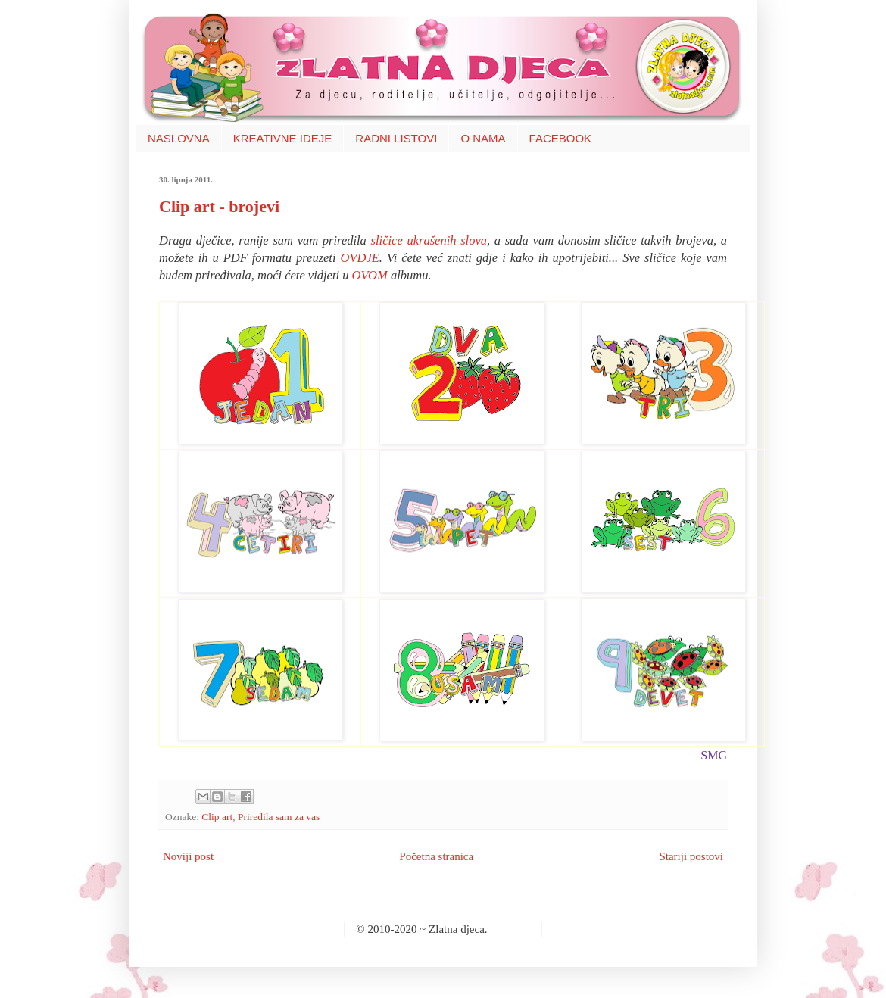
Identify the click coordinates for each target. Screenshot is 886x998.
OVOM (370, 275)
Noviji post (188, 856)
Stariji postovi (691, 856)
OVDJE (360, 258)
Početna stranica (436, 856)
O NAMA (482, 138)
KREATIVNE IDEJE (282, 138)
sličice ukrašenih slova (429, 240)
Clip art (216, 816)
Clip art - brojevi (219, 206)
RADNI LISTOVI (396, 138)
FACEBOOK (560, 138)
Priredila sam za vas (279, 816)
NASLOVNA (179, 138)
